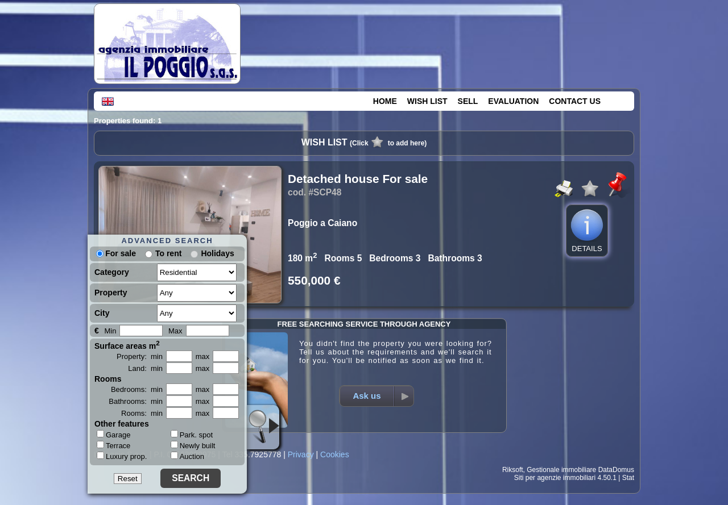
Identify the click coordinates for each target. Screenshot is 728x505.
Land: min (145, 368)
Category (111, 272)
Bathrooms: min (136, 401)
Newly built (193, 445)
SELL (468, 101)
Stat (628, 478)
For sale (116, 253)
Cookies (334, 454)
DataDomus (616, 470)
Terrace (113, 445)
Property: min (140, 356)
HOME (385, 101)
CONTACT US (575, 101)
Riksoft (512, 470)
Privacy (301, 454)
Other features (121, 423)
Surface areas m (127, 344)
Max (175, 331)
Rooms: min (142, 413)
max (203, 356)
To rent (168, 253)
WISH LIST (427, 101)
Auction (187, 456)
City (101, 313)
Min (110, 331)
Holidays (217, 253)
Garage (113, 434)
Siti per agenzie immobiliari (554, 478)
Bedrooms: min (137, 389)
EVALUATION (513, 101)
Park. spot (192, 435)
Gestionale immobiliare (561, 470)
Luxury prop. (122, 456)
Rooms (107, 378)
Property (110, 292)
